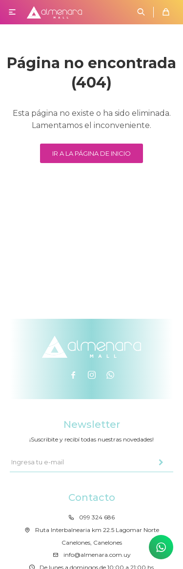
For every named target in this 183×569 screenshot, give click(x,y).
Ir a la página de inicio (91, 153)
